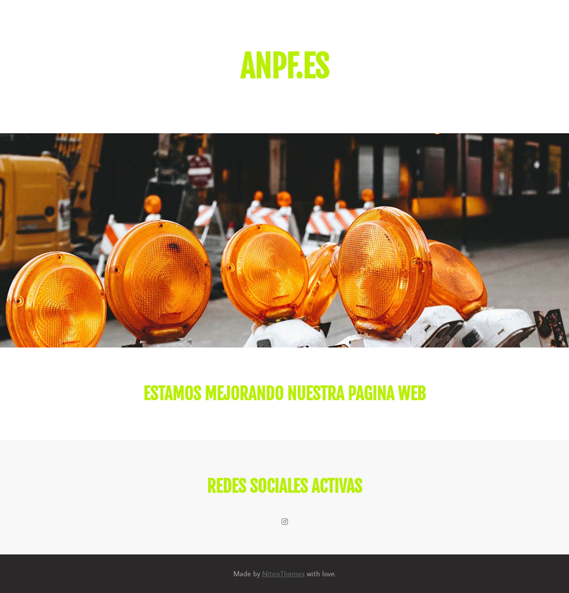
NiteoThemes (283, 573)
